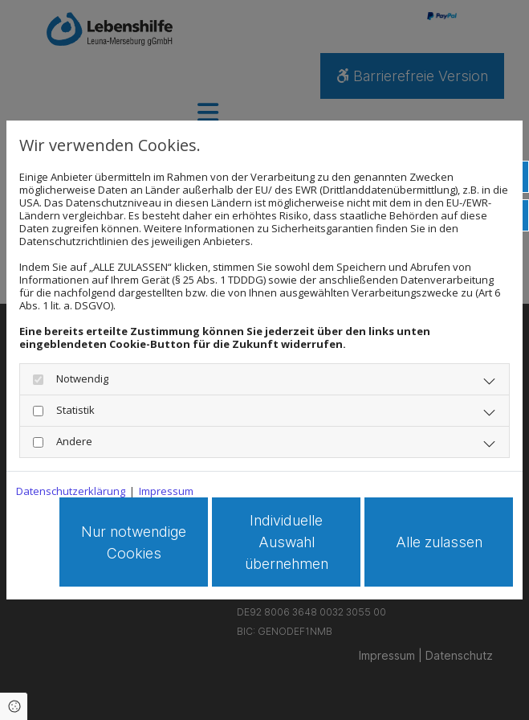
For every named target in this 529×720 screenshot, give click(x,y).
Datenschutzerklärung (70, 491)
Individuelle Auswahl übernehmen (286, 542)
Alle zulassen (439, 542)
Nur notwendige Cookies (133, 542)
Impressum (166, 491)
